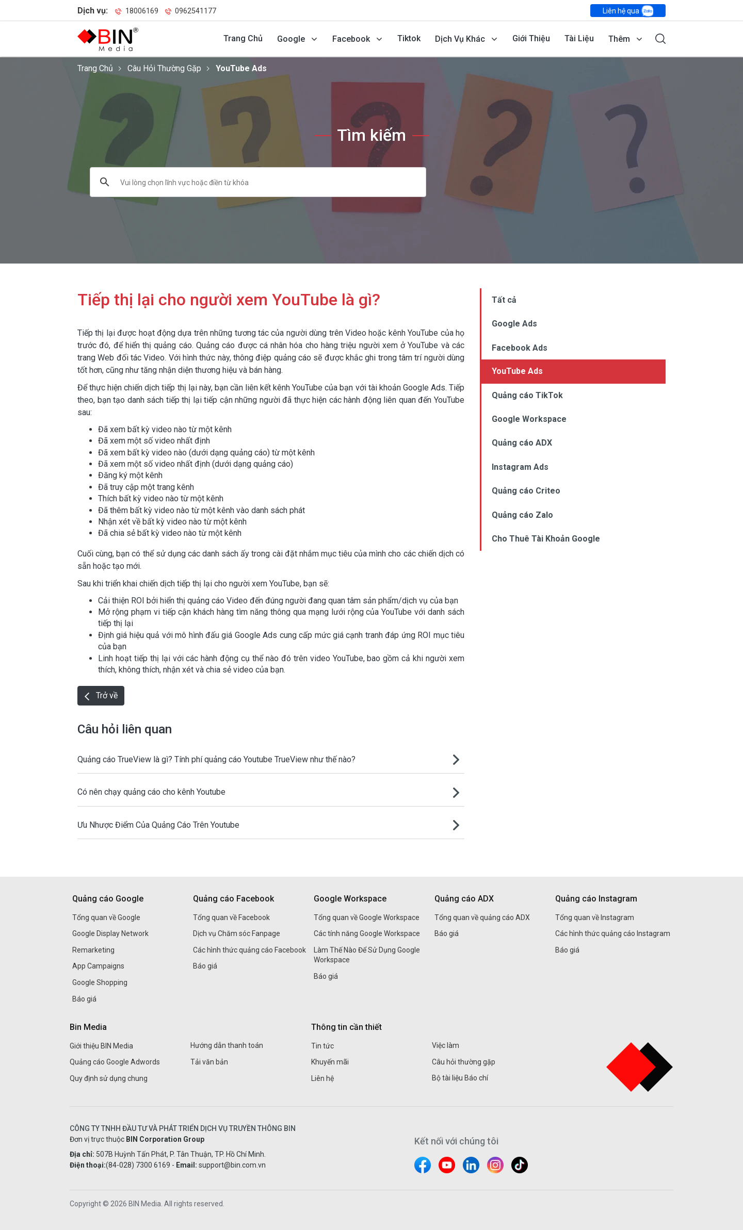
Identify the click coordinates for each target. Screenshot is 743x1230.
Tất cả (504, 300)
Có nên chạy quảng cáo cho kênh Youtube (151, 792)
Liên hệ (322, 1078)
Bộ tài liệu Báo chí (460, 1078)
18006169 (137, 11)
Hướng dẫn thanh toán (226, 1045)
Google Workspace (529, 419)
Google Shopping (99, 982)
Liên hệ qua (628, 11)
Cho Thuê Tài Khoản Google (546, 539)
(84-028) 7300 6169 (138, 1165)
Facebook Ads (519, 348)
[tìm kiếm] (244, 182)
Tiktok (409, 38)
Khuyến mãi (330, 1062)
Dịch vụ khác (460, 39)
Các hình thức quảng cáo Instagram (612, 933)
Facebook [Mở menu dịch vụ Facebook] (351, 39)
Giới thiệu (531, 38)
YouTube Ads (241, 68)
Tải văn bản (209, 1062)
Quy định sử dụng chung (109, 1078)
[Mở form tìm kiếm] (660, 38)
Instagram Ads (520, 467)
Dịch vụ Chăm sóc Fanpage (236, 933)
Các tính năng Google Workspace (367, 933)
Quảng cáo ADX (522, 443)
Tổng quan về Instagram (594, 917)
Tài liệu (579, 38)
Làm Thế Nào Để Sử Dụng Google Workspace (367, 955)
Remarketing (93, 950)
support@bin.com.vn (232, 1165)
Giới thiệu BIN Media (101, 1046)
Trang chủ (243, 38)
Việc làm (445, 1045)
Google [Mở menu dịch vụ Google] (291, 39)
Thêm (619, 39)
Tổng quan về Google (106, 917)
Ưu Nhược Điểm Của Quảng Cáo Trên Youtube (158, 825)
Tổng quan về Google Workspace (366, 917)
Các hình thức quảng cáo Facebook (249, 950)
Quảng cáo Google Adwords (115, 1062)
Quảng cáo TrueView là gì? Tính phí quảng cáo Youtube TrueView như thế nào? (216, 759)
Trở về (101, 695)
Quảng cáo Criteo (526, 491)
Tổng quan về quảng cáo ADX (482, 917)
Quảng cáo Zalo (522, 515)
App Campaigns (98, 966)
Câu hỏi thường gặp (164, 68)
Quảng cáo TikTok (527, 395)
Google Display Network (110, 933)
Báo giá (84, 999)
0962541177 (190, 11)
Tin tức (322, 1046)
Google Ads (514, 324)
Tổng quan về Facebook (231, 917)
